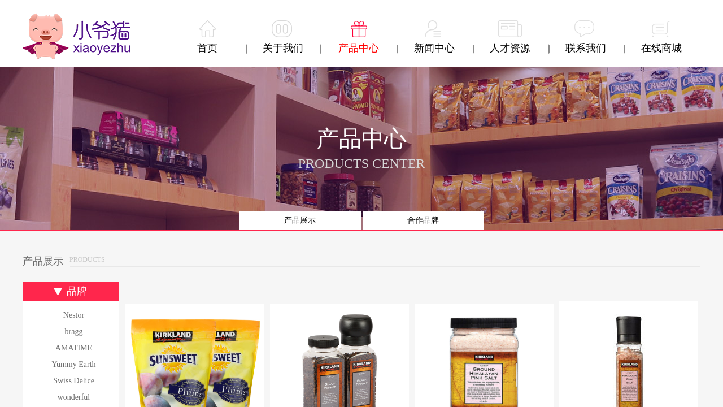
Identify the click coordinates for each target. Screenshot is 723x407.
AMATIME (73, 348)
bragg (74, 331)
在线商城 (661, 48)
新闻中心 (434, 48)
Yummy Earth (73, 364)
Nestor (73, 315)
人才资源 (510, 48)
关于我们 (283, 48)
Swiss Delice (73, 380)
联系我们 (585, 48)
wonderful (74, 397)
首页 (207, 48)
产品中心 (358, 48)
